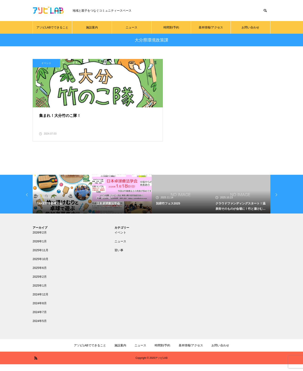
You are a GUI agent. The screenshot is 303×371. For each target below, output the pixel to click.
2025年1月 (40, 292)
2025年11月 (40, 257)
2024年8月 (40, 310)
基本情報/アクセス (211, 27)
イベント (46, 63)
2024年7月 (40, 318)
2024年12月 (40, 301)
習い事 (118, 257)
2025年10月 (40, 265)
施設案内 (92, 27)
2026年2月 (40, 239)
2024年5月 (40, 327)
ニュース (131, 27)
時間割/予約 (171, 27)
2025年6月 (40, 274)
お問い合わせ (250, 27)
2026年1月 (40, 248)
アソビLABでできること (52, 27)
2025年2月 (40, 283)
